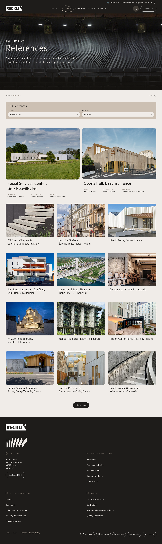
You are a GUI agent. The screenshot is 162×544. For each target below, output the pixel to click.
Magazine (139, 2)
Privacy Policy (34, 533)
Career (146, 2)
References (91, 460)
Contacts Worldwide (127, 2)
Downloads (11, 505)
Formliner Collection (95, 465)
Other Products (93, 481)
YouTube (134, 534)
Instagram (103, 534)
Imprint (24, 533)
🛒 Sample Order (113, 2)
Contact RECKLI (15, 475)
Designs (85, 110)
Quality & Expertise (95, 516)
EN (153, 3)
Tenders (9, 500)
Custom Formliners (95, 476)
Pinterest (149, 534)
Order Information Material (17, 510)
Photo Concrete (93, 471)
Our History (92, 505)
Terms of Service (12, 533)
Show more (81, 405)
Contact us (148, 9)
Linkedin (119, 534)
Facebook (87, 534)
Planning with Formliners (16, 516)
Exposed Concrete (13, 521)
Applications (13, 110)
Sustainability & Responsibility (100, 510)
